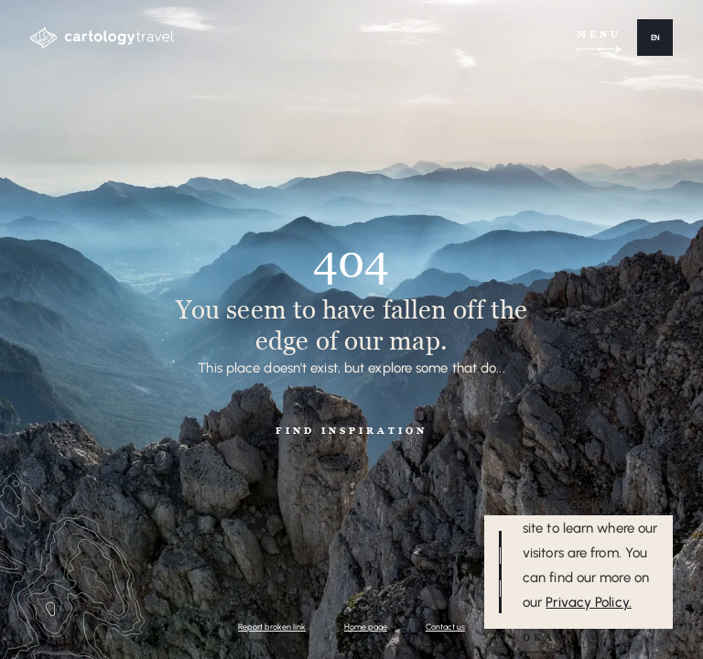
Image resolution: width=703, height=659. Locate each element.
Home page (365, 626)
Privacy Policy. (589, 602)
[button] (655, 37)
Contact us (445, 626)
